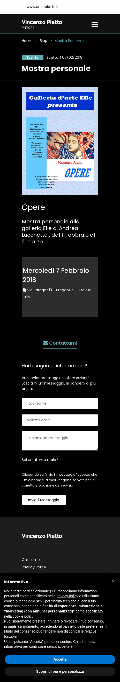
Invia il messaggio (43, 499)
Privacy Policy (34, 567)
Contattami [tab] (60, 343)
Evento (32, 57)
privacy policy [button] (67, 596)
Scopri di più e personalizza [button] (60, 671)
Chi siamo (31, 559)
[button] (113, 581)
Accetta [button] (60, 659)
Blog (43, 40)
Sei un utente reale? (40, 459)
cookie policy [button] (23, 616)
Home (27, 40)
